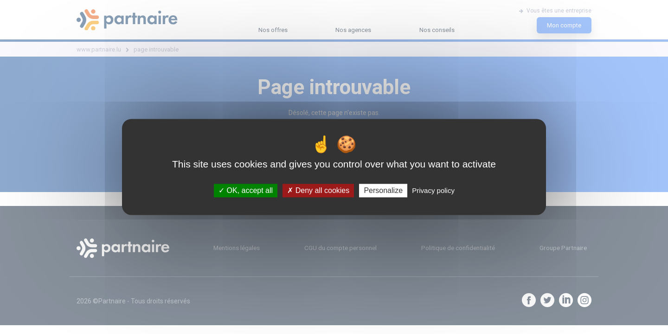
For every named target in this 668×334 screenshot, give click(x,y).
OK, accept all (245, 190)
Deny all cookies (318, 190)
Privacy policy (433, 190)
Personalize (383, 190)
